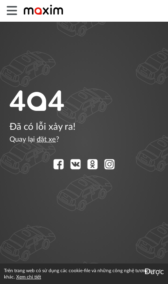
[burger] (12, 11)
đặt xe (46, 139)
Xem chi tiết (28, 277)
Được (154, 272)
